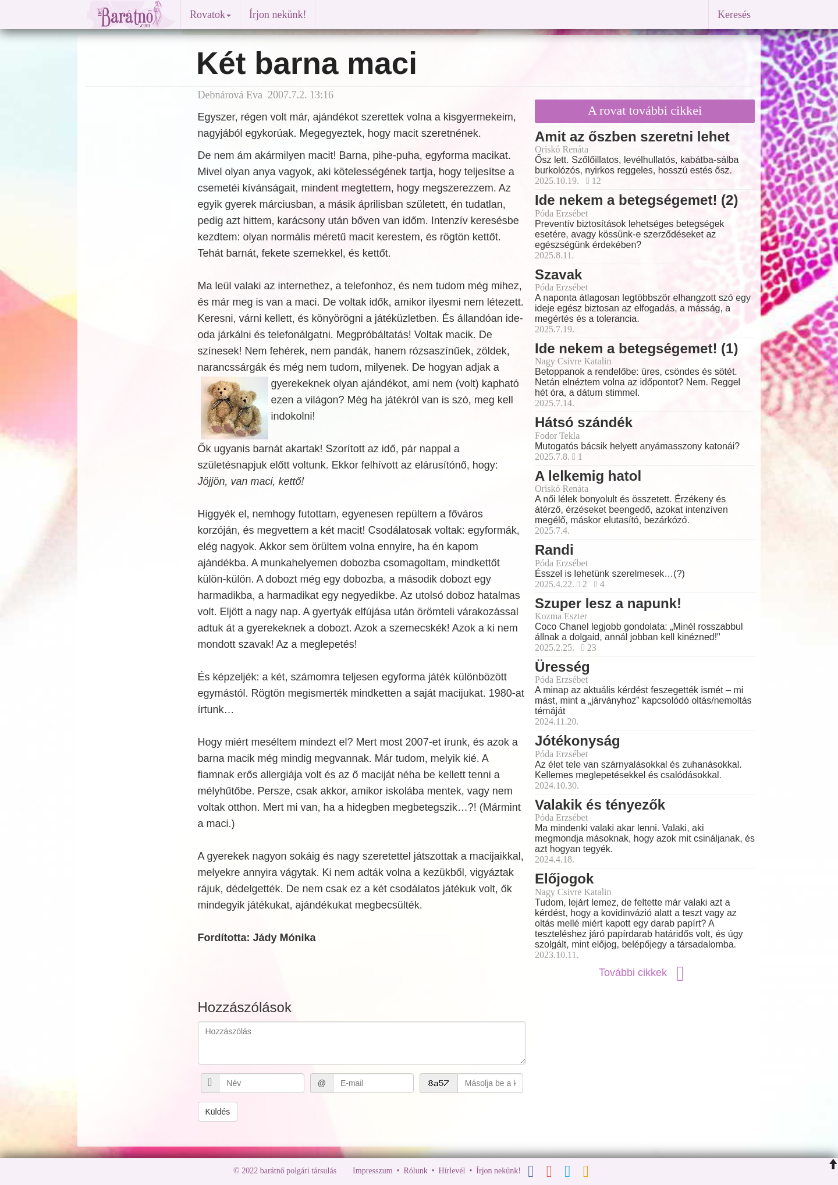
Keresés (734, 14)
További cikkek (645, 972)
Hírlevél (452, 1170)
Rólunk (415, 1170)
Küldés (217, 1111)
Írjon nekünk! (277, 14)
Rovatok (210, 14)
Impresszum (372, 1170)
